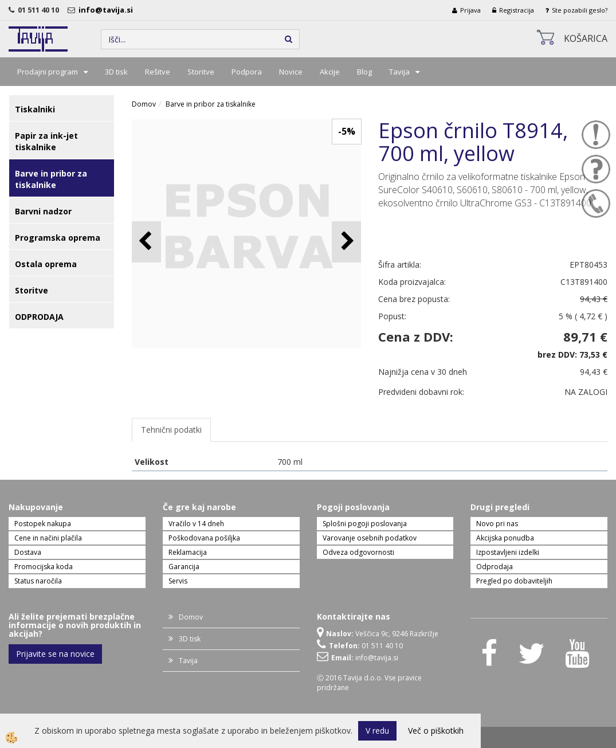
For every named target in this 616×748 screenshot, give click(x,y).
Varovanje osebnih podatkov (370, 538)
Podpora (247, 71)
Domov (144, 104)
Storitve (200, 71)
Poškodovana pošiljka (204, 538)
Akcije (330, 71)
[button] (346, 241)
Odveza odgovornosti (358, 552)
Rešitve (157, 71)
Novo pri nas (497, 523)
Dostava (27, 552)
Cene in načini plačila (48, 538)
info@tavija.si (107, 10)
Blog (364, 71)
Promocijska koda (43, 566)
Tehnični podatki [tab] (171, 429)
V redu (377, 730)
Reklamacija (187, 552)
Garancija (183, 566)
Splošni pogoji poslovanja (365, 523)
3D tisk (116, 71)
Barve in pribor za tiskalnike (211, 104)
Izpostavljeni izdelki (507, 552)
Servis (177, 581)
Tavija (399, 71)
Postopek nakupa (42, 523)
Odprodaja (494, 566)
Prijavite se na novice (55, 653)
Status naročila (38, 581)
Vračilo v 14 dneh (196, 523)
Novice (291, 71)
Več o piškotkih (436, 730)
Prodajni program (47, 71)
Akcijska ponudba (505, 538)
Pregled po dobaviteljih (514, 581)
